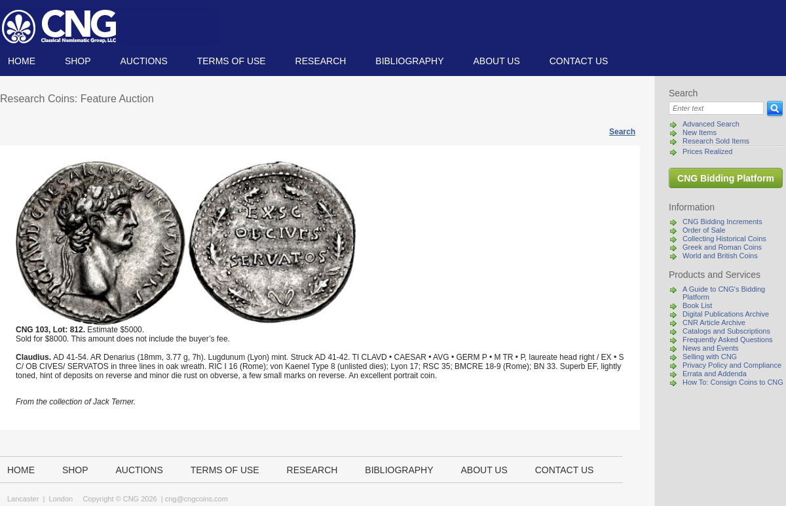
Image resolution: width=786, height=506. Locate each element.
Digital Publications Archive (726, 314)
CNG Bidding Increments (722, 221)
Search (622, 131)
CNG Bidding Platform (725, 178)
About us (496, 61)
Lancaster (23, 499)
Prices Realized (707, 151)
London (60, 499)
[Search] (716, 108)
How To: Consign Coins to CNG (733, 382)
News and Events (711, 348)
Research (320, 61)
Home (21, 61)
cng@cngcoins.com (196, 499)
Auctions (143, 61)
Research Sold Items (716, 141)
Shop (78, 61)
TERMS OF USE (231, 61)
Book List (697, 305)
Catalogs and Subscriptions (726, 331)
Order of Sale (704, 230)
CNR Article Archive (714, 322)
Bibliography (409, 61)
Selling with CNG (710, 356)
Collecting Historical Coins (724, 239)
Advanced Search (711, 124)
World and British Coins (720, 256)
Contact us (579, 61)
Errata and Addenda (715, 374)
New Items (700, 132)
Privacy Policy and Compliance (732, 365)
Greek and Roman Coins (722, 247)
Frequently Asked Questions (728, 339)
